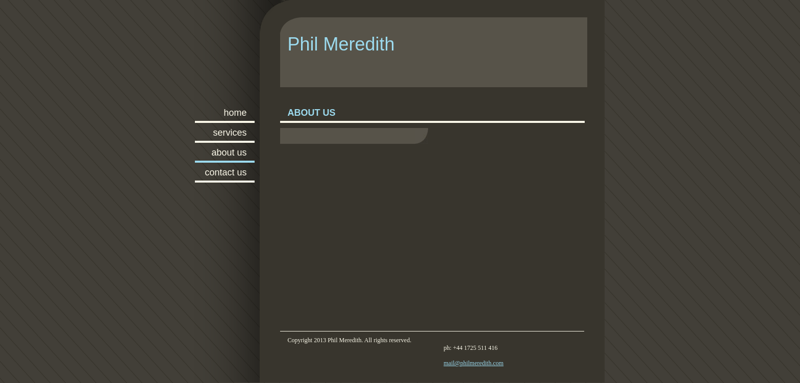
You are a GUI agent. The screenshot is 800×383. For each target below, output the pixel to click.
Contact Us (225, 172)
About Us (228, 152)
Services (229, 132)
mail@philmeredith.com (474, 363)
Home (234, 113)
